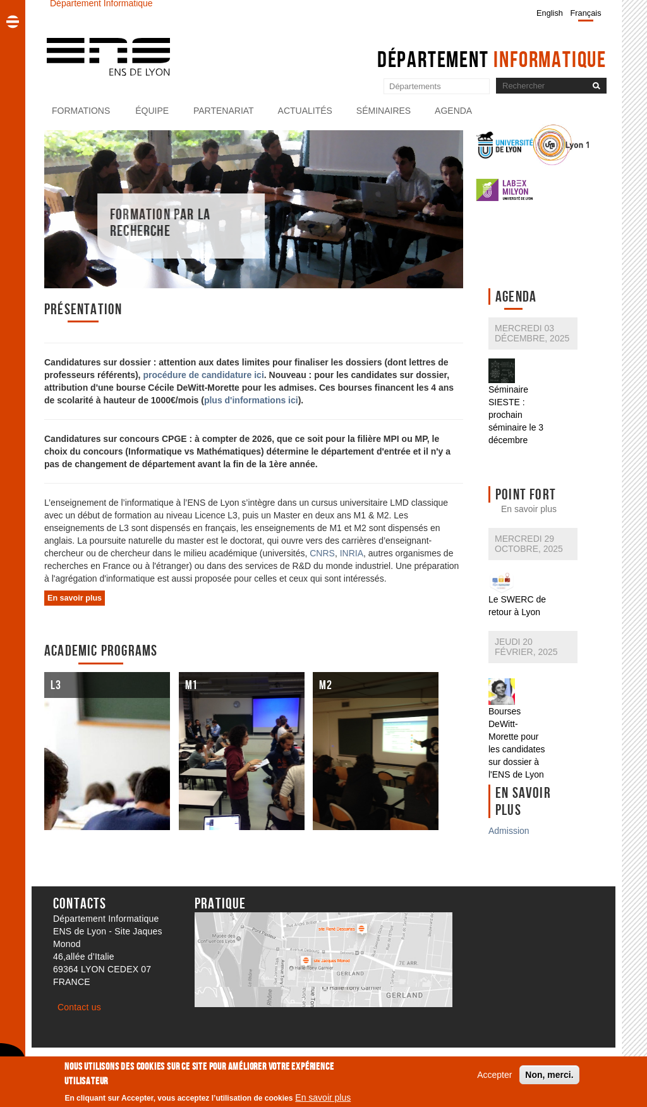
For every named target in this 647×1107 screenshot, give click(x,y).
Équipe (152, 111)
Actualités (305, 111)
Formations (81, 111)
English (549, 13)
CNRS (322, 553)
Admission (508, 831)
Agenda (453, 111)
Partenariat (223, 111)
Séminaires (383, 111)
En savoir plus (529, 509)
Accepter (494, 1077)
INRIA (351, 553)
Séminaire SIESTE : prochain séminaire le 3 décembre (515, 414)
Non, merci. (549, 1077)
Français (586, 13)
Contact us (79, 1007)
